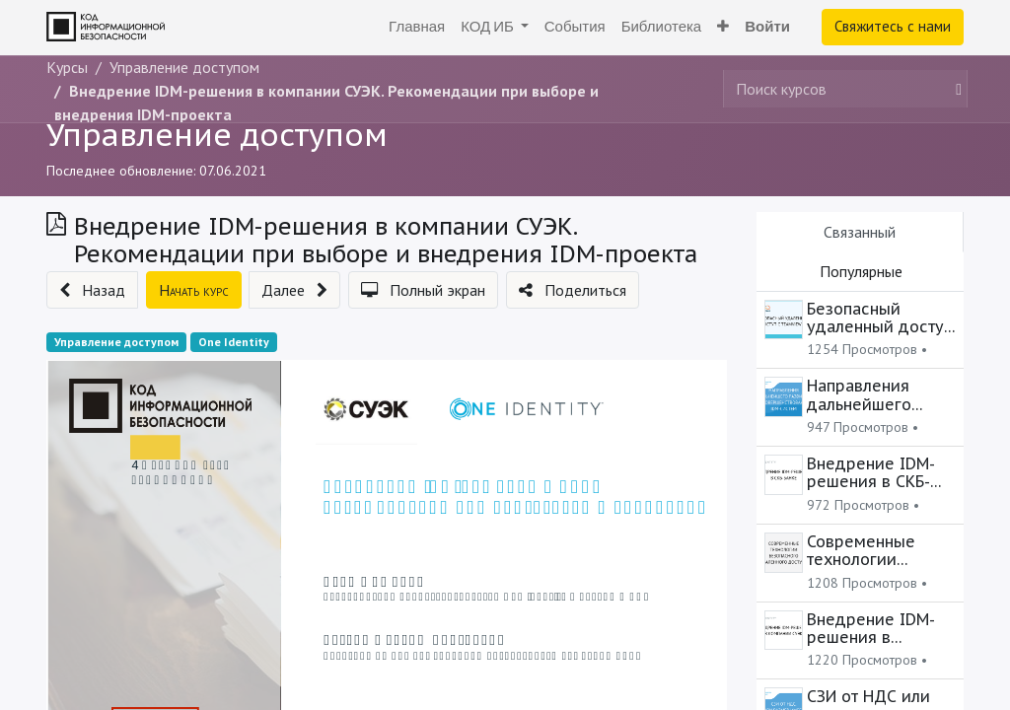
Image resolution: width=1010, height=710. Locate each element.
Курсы (67, 67)
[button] (723, 27)
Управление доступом (217, 134)
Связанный (860, 232)
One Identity (233, 341)
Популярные (861, 271)
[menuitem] (417, 27)
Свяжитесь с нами (892, 26)
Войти (767, 26)
